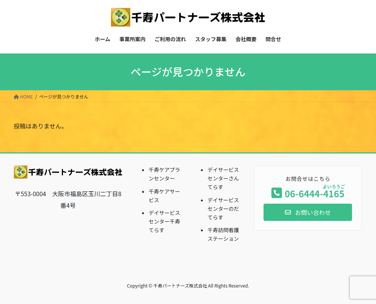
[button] (308, 212)
